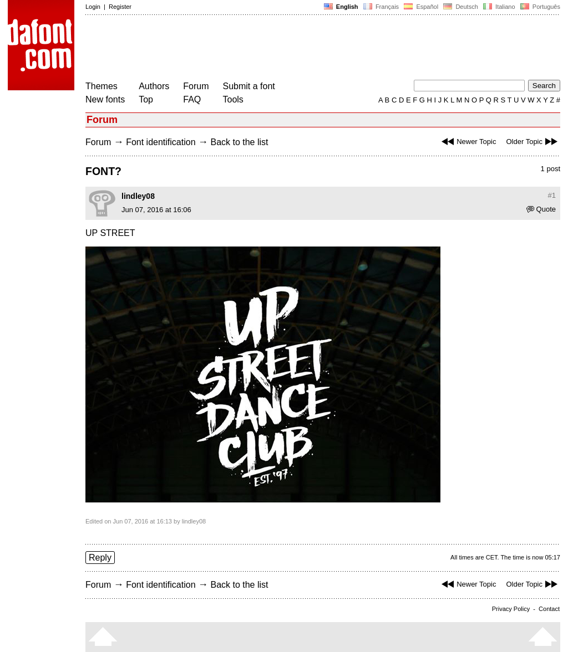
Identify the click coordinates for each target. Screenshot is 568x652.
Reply (100, 557)
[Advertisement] (287, 49)
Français (381, 6)
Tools (233, 99)
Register (120, 6)
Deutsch (461, 6)
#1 (552, 195)
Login (92, 6)
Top (146, 99)
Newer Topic (467, 141)
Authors (154, 86)
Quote (541, 209)
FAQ (192, 99)
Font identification (160, 142)
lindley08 (138, 196)
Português (539, 6)
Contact (549, 608)
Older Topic (533, 141)
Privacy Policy (511, 608)
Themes (101, 86)
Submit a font (249, 86)
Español (421, 6)
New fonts (105, 99)
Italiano (499, 6)
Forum (196, 86)
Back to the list (239, 142)
